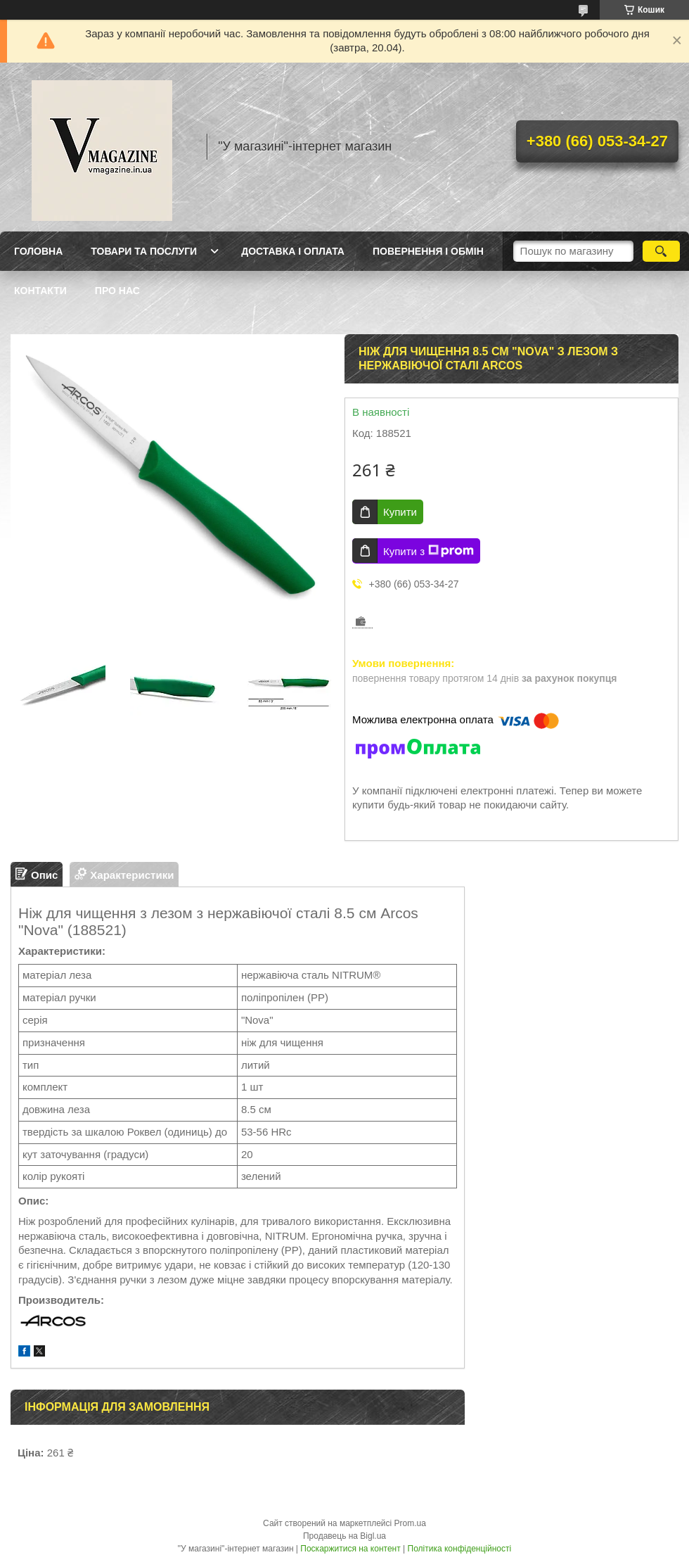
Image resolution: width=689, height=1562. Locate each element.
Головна (38, 251)
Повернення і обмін (428, 251)
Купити (400, 512)
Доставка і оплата (292, 251)
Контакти (40, 290)
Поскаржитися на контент (350, 1549)
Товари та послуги (144, 251)
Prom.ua (410, 1523)
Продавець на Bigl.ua (344, 1536)
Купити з (428, 551)
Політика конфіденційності (460, 1549)
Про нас (117, 290)
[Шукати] (661, 251)
